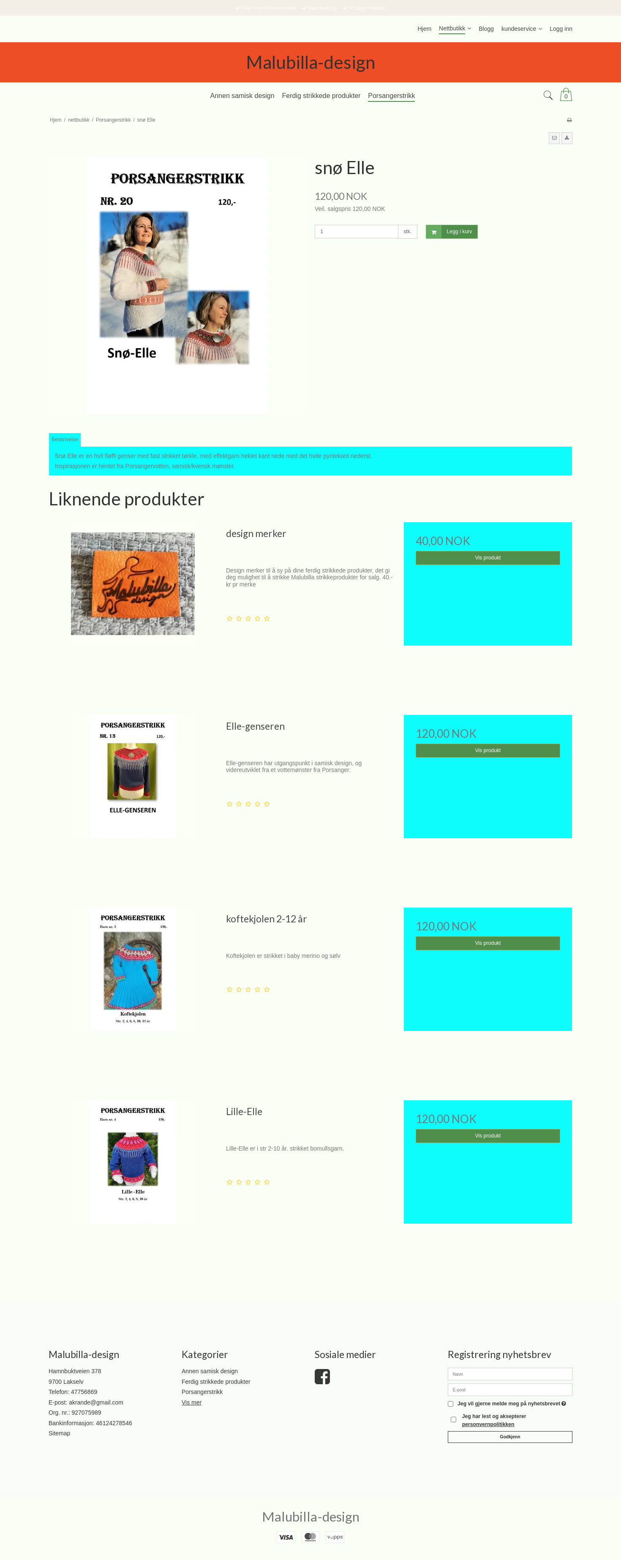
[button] (554, 138)
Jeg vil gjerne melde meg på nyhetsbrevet (512, 1404)
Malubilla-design (310, 62)
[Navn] (510, 1373)
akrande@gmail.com (96, 1402)
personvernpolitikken (488, 1424)
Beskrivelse (65, 439)
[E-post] (510, 1389)
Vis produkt (488, 558)
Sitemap (59, 1433)
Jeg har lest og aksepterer (494, 1420)
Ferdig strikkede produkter (216, 1381)
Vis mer (192, 1402)
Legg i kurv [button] (449, 231)
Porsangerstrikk (202, 1391)
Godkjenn (510, 1436)
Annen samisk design (210, 1371)
